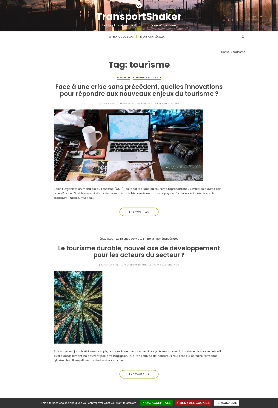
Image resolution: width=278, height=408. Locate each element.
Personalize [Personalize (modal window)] (226, 402)
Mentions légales (152, 36)
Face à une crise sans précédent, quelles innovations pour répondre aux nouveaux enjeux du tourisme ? (139, 90)
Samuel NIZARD (170, 104)
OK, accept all (156, 402)
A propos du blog (121, 36)
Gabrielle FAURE (170, 265)
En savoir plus (139, 212)
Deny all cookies (193, 402)
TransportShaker (139, 16)
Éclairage (123, 77)
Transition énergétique (162, 238)
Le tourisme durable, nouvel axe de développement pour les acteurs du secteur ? (139, 251)
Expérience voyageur (147, 77)
